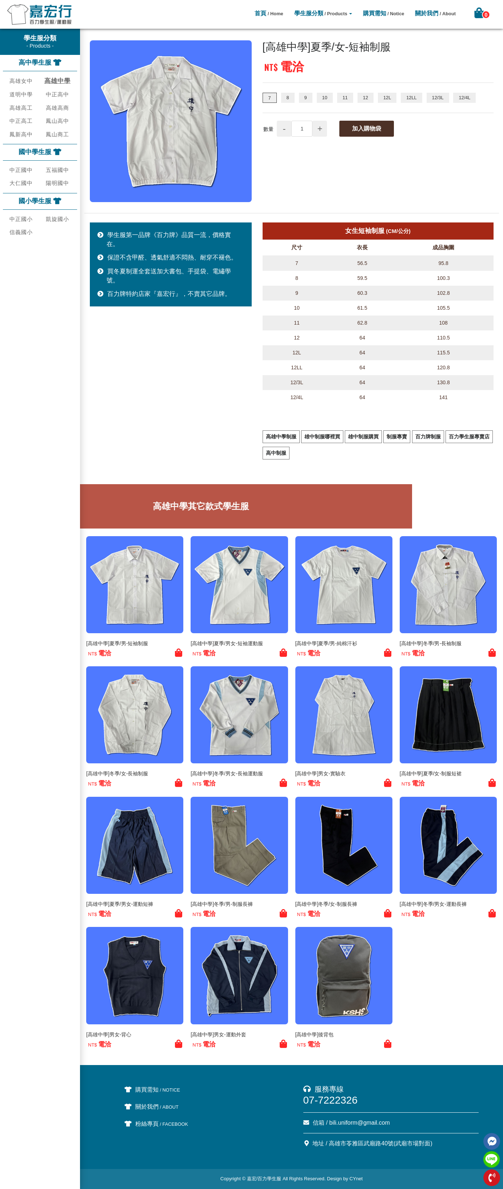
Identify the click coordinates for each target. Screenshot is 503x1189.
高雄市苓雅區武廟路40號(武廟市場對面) (380, 1143)
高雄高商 (57, 108)
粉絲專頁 (156, 1124)
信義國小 (21, 232)
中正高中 (57, 94)
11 (345, 97)
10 (324, 97)
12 (365, 97)
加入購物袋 (366, 128)
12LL (411, 97)
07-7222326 (330, 1100)
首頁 (269, 13)
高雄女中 (21, 81)
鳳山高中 (57, 121)
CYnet (356, 1178)
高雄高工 (21, 108)
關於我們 (435, 13)
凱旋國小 (57, 219)
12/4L (464, 97)
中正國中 (21, 170)
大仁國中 (21, 183)
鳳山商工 (57, 134)
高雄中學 (57, 80)
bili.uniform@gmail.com (359, 1123)
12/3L (438, 97)
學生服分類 (320, 13)
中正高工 (21, 121)
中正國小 (21, 219)
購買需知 (383, 13)
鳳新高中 (21, 134)
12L (387, 97)
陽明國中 (57, 183)
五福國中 (57, 170)
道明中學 (21, 94)
